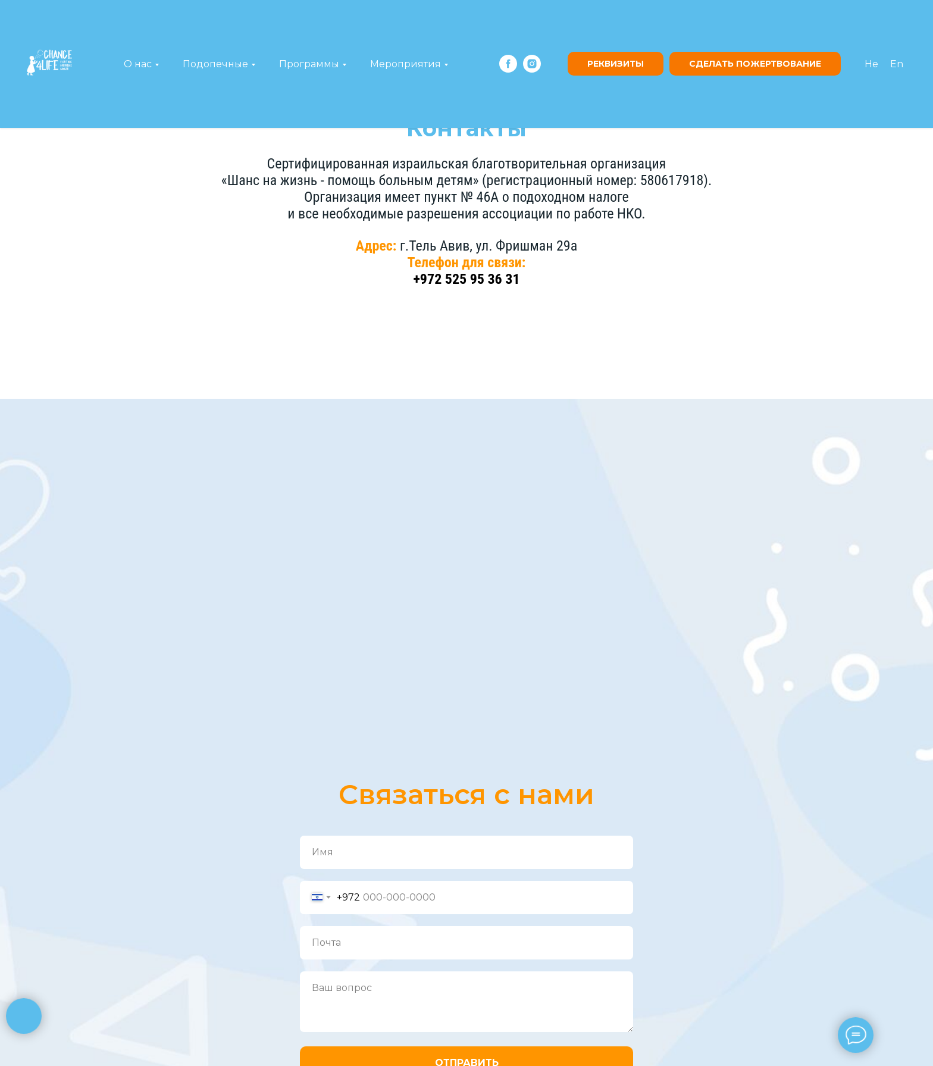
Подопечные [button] (215, 64)
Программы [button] (309, 64)
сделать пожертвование (755, 63)
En (896, 64)
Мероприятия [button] (405, 64)
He (871, 64)
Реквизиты (615, 63)
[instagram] (532, 64)
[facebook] (508, 64)
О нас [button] (138, 64)
